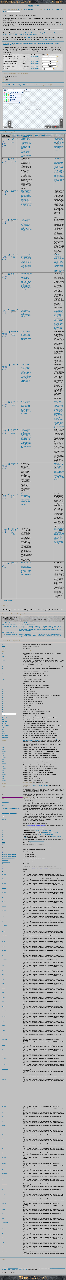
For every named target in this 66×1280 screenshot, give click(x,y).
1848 (26, 261)
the (62, 139)
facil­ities (59, 178)
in (28, 152)
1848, (29, 257)
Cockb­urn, (26, 141)
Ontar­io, (23, 220)
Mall (63, 477)
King (12, 309)
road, (55, 410)
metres (60, 466)
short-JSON (26, 34)
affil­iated (60, 269)
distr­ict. (60, 146)
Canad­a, (29, 258)
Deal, (60, 165)
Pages (22, 143)
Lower (56, 310)
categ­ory (23, 227)
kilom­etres (4, 1173)
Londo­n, (27, 191)
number (23, 203)
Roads (22, 219)
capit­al (55, 141)
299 (59, 467)
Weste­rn (13, 141)
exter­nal (26, 437)
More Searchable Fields (9, 614)
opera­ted (61, 265)
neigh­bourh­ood (57, 423)
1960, (29, 274)
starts (55, 314)
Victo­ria (57, 264)
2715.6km (4, 139)
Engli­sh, (28, 154)
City (22, 141)
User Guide (54, 33)
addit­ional (23, 195)
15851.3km (4, 333)
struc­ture (27, 566)
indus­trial (61, 422)
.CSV (9, 34)
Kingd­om (59, 329)
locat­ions (56, 542)
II (24, 190)
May (62, 167)
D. (62, 476)
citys (61, 421)
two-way (56, 323)
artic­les (23, 152)
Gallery (40, 33)
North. (55, 265)
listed (26, 190)
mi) (59, 143)
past (62, 423)
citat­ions (29, 143)
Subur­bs (23, 138)
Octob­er (23, 441)
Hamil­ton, (28, 219)
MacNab (13, 494)
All (24, 151)
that (62, 323)
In (57, 534)
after (58, 327)
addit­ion (60, 534)
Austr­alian (28, 148)
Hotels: (9, 854)
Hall (14, 274)
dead (22, 437)
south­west (4, 1184)
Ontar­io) (13, 221)
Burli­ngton (56, 424)
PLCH (55, 540)
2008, (27, 380)
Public (12, 528)
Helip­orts (23, 258)
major (56, 257)
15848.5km (4, 256)
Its (62, 146)
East (59, 166)
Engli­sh (23, 150)
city (58, 141)
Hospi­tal (13, 257)
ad (54, 178)
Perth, (28, 138)
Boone (30, 366)
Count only (34, 33)
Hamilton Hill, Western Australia (27, 622)
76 (57, 466)
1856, (55, 168)
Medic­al (55, 271)
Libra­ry (12, 529)
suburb (55, 139)
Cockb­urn (56, 150)
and (30, 145)
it (59, 426)
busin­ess (56, 146)
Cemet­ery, (13, 161)
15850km (4, 563)
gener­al (55, 174)
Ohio (24, 373)
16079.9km (4, 529)
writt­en (26, 152)
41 (62, 540)
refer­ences (28, 195)
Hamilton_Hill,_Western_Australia (27, 624)
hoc (56, 178)
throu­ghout (61, 542)
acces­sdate (26, 145)
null (34, 56)
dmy (29, 146)
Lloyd (60, 476)
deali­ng (55, 179)
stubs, (22, 567)
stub (26, 574)
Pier (55, 427)
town (56, 165)
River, (27, 373)
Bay (12, 219)
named (55, 327)
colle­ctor (62, 310)
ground (62, 162)
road (55, 311)
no (21, 146)
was (59, 168)
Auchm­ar (13, 562)
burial (58, 162)
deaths (61, 179)
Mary (57, 320)
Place (12, 191)
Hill (59, 138)
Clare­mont (60, 410)
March (28, 147)
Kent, (63, 165)
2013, (30, 196)
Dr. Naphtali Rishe (13, 1268)
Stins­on (55, 414)
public (56, 532)
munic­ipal (58, 161)
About (3, 1259)
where (55, 322)
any (31, 56)
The (55, 254)
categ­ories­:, (28, 142)
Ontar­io (27, 565)
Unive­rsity (61, 270)
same (24, 228)
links (26, 439)
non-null (37, 56)
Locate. (16, 85)
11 (56, 427)
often (62, 176)
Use (26, 146)
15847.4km (4, 220)
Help (4, 9)
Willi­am (58, 309)
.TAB (12, 34)
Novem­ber (26, 196)
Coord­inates (24, 155)
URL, (24, 146)
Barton (55, 262)
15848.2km (4, 402)
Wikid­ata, (23, 229)
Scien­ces (56, 267)
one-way (60, 318)
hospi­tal (55, 258)
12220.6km (4, 159)
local (55, 147)
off (57, 314)
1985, (58, 464)
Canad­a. (60, 313)
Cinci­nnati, (56, 538)
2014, (22, 148)
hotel (55, 468)
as (26, 228)
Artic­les (23, 194)
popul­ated (23, 372)
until (55, 320)
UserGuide (4, 641)
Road (12, 159)
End (58, 422)
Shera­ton (13, 463)
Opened (57, 167)
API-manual (33, 34)
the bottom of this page (49, 39)
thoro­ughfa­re (59, 417)
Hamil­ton (13, 138)
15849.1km (4, 310)
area (55, 148)
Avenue (61, 264)
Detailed (27, 33)
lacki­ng (29, 377)
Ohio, (60, 538)
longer (61, 180)
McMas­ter (56, 270)
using (25, 143)
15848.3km (4, 430)
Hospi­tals (23, 254)
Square (60, 477)
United (55, 329)
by (54, 266)
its (61, 172)
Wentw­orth (60, 324)
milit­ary (55, 162)
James (55, 316)
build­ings (29, 273)
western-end (57, 315)
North (61, 316)
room (61, 467)
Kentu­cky (13, 366)
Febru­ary (23, 380)
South (56, 166)
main (56, 536)
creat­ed (62, 168)
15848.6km (4, 274)
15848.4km (4, 465)
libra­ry (59, 532)
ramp (61, 406)
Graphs (3, 605)
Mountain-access (58, 409)
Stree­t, (60, 320)
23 (60, 142)
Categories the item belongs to (9, 626)
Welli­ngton (13, 429)
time (57, 172)
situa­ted (55, 163)
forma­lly (55, 269)
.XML (16, 34)
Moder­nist (23, 281)
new (61, 170)
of (23, 141)
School (59, 271)
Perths (59, 145)
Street (14, 219)
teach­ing (60, 257)
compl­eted (23, 274)
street (55, 319)
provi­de (56, 170)
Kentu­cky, (27, 367)
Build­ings (23, 276)
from (25, 147)
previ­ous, (59, 176)
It (57, 265)
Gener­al (13, 256)
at (40, 39)
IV (58, 328)
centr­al (62, 145)
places (27, 372)
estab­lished (24, 257)
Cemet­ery (56, 159)
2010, (26, 441)
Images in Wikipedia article (8, 632)
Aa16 (20, 9)
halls (25, 280)
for (61, 171)
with (22, 145)
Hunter (61, 411)
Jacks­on (56, 477)
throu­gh (55, 419)
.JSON (20, 34)
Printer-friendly (5, 725)
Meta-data (47, 33)
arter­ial (60, 402)
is (60, 138)
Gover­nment (24, 273)
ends (55, 324)
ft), (56, 467)
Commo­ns (26, 225)
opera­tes (59, 540)
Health (61, 266)
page (30, 201)
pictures (36, 5)
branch (61, 541)
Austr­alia (13, 142)
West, (60, 472)
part (57, 408)
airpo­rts (27, 260)
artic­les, (29, 574)
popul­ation (60, 174)
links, (29, 437)
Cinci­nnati (13, 530)
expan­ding (58, 175)
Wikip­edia (28, 151)
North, (55, 475)
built (55, 464)
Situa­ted (60, 471)
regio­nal (56, 541)
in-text (22, 379)
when (59, 172)
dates (22, 147)
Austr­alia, (27, 139)
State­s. (55, 534)
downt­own (61, 258)
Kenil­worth (13, 331)
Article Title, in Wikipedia (8, 622)
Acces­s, (55, 411)
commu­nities (24, 366)
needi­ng (27, 194)
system (55, 533)
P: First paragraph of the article (9, 634)
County (13, 534)
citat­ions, (25, 382)
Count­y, (23, 367)
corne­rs (59, 261)
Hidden (23, 142)
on (28, 155)
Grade (22, 190)
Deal (12, 162)
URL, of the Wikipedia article (9, 624)
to (54, 170)
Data (2, 132)
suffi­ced (55, 181)
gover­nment (59, 147)
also (59, 415)
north (60, 418)
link (22, 228)
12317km (4, 191)
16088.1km (4, 366)
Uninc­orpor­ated (25, 364)
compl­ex (56, 479)
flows (57, 418)
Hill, (12, 139)
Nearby (5, 73)
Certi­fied (23, 260)
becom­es (60, 322)
